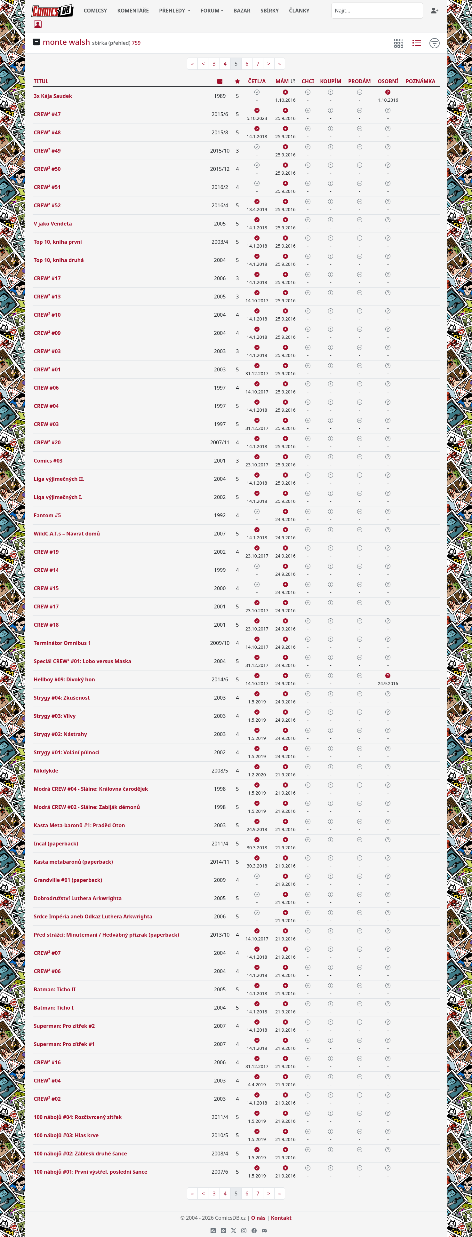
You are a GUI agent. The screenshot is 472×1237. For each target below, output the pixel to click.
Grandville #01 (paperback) (68, 880)
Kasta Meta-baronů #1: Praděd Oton (79, 825)
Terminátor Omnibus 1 (62, 642)
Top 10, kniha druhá (59, 260)
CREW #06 (46, 387)
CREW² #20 (47, 442)
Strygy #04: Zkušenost (62, 697)
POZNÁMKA (421, 81)
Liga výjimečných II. (59, 478)
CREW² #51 (47, 187)
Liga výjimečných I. (58, 497)
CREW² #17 (47, 278)
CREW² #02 (47, 1098)
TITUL (41, 81)
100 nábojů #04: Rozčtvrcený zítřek (78, 1117)
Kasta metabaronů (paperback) (73, 861)
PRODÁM (359, 81)
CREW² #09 (47, 333)
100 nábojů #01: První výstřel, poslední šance (91, 1171)
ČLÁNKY (299, 10)
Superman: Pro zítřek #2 (64, 1025)
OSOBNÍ (388, 81)
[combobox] (377, 11)
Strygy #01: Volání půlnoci (67, 752)
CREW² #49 (47, 150)
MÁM (282, 81)
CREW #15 (46, 588)
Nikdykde (46, 770)
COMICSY (95, 10)
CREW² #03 (47, 351)
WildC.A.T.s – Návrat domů (67, 533)
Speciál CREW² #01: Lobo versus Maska (83, 661)
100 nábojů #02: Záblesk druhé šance (80, 1153)
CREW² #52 (47, 205)
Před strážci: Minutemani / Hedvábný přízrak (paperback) (106, 934)
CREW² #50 (47, 168)
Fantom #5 (47, 515)
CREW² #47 (47, 114)
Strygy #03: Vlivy (55, 715)
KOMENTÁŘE (133, 10)
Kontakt (281, 1217)
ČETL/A (257, 81)
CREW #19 (46, 551)
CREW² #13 (47, 296)
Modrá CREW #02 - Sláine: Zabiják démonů (87, 807)
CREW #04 (46, 405)
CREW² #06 (47, 971)
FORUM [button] (210, 10)
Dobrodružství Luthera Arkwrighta (78, 898)
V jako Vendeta (53, 223)
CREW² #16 (47, 1062)
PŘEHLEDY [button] (172, 10)
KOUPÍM (330, 81)
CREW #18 (46, 624)
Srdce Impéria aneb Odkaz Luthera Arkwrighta (93, 916)
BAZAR (242, 10)
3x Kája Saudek (53, 95)
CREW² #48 (47, 132)
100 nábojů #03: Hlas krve (66, 1135)
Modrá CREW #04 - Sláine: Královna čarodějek (91, 788)
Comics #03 (48, 460)
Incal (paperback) (56, 843)
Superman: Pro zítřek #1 (64, 1044)
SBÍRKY (269, 10)
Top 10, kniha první (58, 241)
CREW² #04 (47, 1080)
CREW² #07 (47, 952)
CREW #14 (46, 570)
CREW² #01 (47, 369)
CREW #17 (46, 606)
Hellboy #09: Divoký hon (64, 679)
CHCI (307, 81)
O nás (258, 1217)
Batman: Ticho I (54, 1007)
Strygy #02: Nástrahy (60, 734)
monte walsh (66, 41)
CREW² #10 (47, 314)
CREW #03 (46, 424)
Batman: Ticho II (55, 989)
